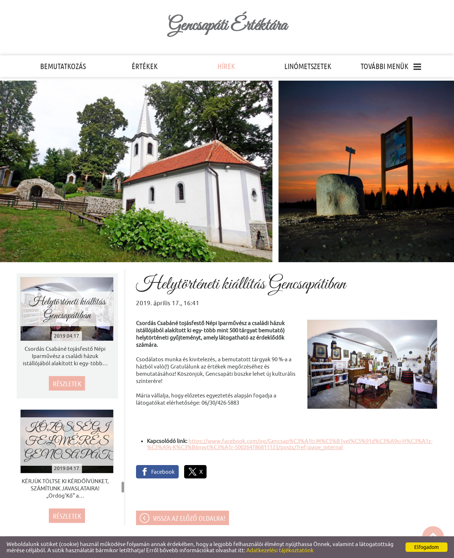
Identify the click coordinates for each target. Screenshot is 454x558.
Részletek (67, 384)
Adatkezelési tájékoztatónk (280, 550)
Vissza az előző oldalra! (189, 518)
